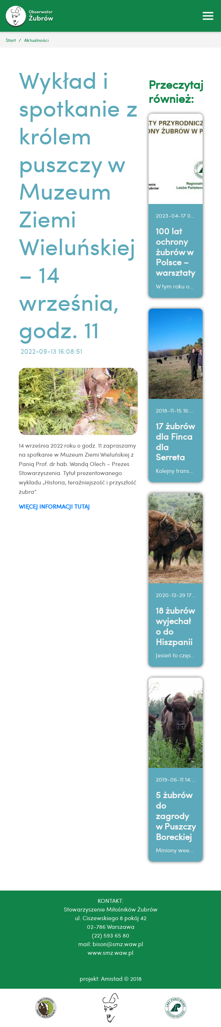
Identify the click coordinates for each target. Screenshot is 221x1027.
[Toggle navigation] (208, 15)
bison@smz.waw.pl (118, 944)
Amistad (112, 978)
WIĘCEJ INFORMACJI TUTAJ (54, 506)
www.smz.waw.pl (110, 952)
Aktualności (36, 40)
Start (11, 40)
